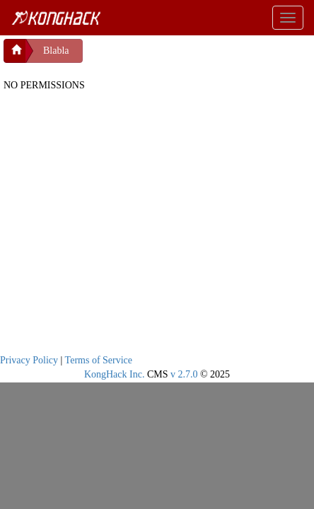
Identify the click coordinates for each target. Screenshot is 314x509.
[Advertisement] (196, 56)
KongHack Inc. (114, 374)
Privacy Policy (29, 360)
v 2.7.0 (184, 374)
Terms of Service (98, 360)
